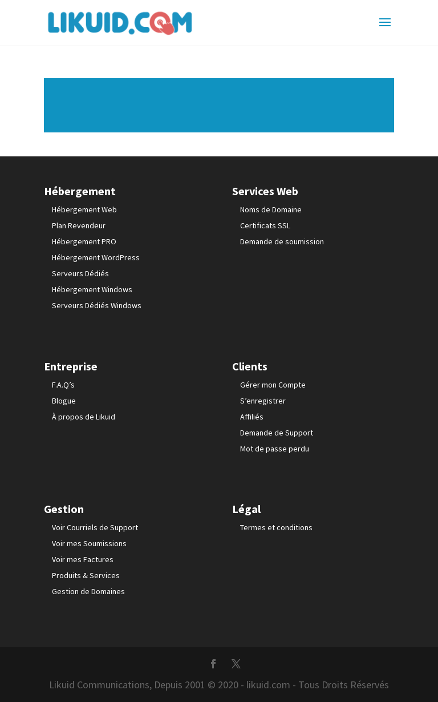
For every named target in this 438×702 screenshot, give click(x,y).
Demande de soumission (282, 241)
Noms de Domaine (271, 209)
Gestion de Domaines (88, 591)
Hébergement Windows (92, 289)
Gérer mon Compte (273, 385)
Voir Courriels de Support (95, 527)
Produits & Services (86, 575)
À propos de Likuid (83, 416)
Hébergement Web (84, 209)
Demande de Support (276, 432)
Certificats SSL (265, 225)
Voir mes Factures (82, 559)
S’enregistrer (263, 401)
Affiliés (251, 416)
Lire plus (219, 105)
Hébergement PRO (84, 241)
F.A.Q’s (63, 385)
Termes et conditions (276, 527)
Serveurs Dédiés (80, 273)
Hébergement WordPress (96, 257)
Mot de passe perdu (274, 448)
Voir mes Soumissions (89, 543)
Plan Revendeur (79, 225)
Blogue (64, 401)
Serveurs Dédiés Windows (96, 305)
